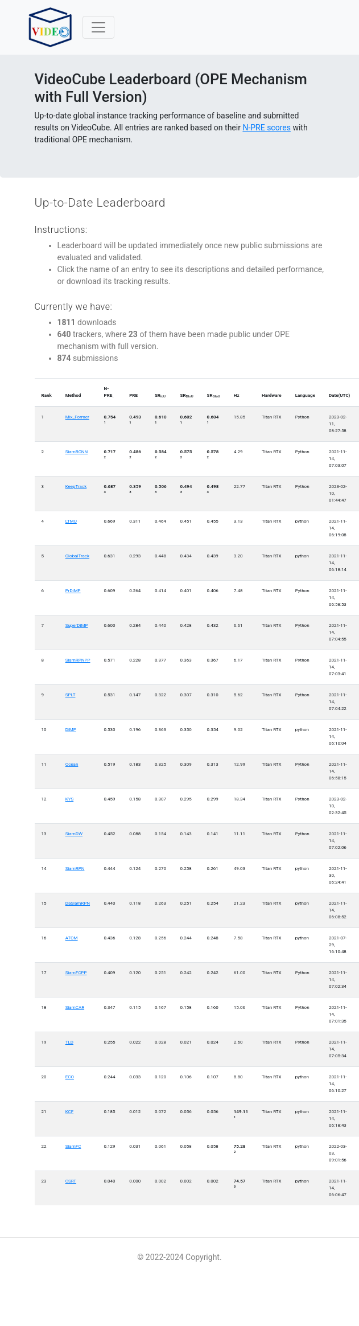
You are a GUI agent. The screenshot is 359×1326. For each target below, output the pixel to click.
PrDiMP (73, 590)
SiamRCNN (76, 451)
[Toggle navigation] (98, 27)
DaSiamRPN (77, 903)
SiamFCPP (76, 972)
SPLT (70, 694)
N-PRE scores (266, 127)
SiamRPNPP (77, 660)
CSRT (70, 1181)
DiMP (70, 729)
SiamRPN (75, 868)
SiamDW (73, 833)
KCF (69, 1111)
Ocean (72, 764)
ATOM (71, 938)
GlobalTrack (77, 556)
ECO (69, 1076)
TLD (69, 1042)
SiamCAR (74, 1007)
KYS (69, 799)
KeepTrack (76, 486)
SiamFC (73, 1146)
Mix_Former (77, 417)
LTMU (71, 521)
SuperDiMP (76, 625)
